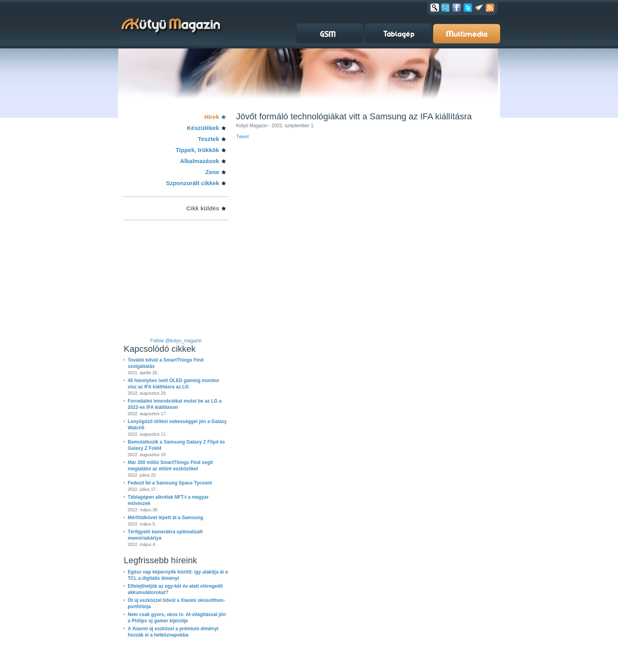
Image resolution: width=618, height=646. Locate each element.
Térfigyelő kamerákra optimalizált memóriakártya (165, 535)
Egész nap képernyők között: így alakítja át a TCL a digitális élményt (178, 575)
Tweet (242, 136)
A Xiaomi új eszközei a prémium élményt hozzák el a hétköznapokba (173, 632)
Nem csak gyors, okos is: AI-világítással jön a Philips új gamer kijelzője (177, 618)
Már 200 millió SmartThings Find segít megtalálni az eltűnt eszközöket (170, 466)
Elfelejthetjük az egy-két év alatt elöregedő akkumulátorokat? (175, 589)
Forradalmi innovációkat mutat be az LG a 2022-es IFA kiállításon (175, 404)
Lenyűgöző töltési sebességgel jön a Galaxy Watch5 (177, 425)
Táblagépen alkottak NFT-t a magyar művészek (168, 500)
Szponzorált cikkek (192, 183)
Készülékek (203, 127)
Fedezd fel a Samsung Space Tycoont (170, 483)
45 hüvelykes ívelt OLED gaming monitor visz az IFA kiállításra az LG (174, 384)
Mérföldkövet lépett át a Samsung (165, 517)
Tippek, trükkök (197, 150)
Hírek (211, 116)
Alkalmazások (199, 161)
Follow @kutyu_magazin (176, 340)
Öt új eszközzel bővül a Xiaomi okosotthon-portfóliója (176, 603)
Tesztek (208, 139)
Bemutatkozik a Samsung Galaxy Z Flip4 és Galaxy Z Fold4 (176, 445)
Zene (212, 172)
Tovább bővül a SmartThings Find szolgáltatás (165, 363)
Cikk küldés (202, 208)
